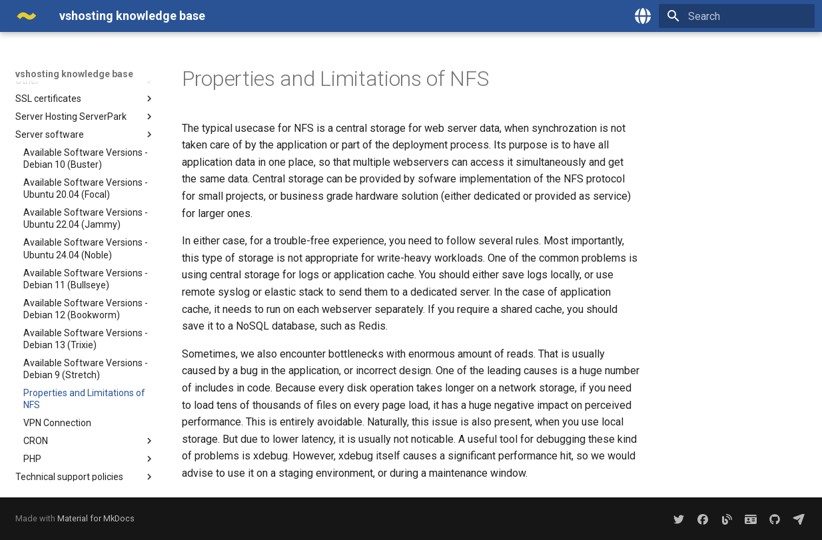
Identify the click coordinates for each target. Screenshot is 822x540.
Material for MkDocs (96, 518)
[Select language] (642, 16)
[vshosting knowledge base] (26, 16)
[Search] (737, 16)
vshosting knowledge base (74, 74)
